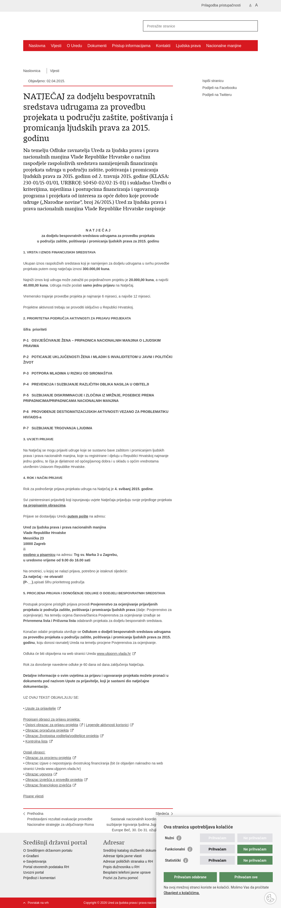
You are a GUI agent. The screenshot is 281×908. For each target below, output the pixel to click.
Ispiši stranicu (209, 81)
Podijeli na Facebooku (216, 88)
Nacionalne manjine (223, 46)
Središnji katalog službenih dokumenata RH (137, 850)
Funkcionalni (175, 849)
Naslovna (37, 46)
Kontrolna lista (36, 741)
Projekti (35, 57)
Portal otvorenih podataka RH (46, 867)
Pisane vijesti (33, 796)
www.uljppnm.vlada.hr (114, 654)
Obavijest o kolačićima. (182, 893)
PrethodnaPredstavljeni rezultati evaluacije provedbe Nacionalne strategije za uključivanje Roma (60, 819)
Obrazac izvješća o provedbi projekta (54, 780)
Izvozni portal (33, 872)
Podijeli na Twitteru (213, 95)
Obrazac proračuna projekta (47, 730)
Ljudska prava (188, 46)
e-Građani (31, 856)
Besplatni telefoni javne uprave (127, 872)
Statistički (173, 860)
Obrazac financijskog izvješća (47, 785)
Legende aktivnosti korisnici (107, 725)
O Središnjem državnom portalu (47, 850)
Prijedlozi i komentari (39, 878)
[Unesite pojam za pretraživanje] (195, 26)
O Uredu (74, 46)
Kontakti (163, 46)
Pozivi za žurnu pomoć (120, 878)
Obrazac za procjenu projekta (48, 758)
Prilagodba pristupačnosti (221, 5)
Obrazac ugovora (38, 774)
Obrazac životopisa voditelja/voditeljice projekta (62, 736)
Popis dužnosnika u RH (121, 867)
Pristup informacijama (131, 46)
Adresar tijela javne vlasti (122, 856)
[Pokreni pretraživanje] (252, 26)
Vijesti (56, 46)
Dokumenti (97, 46)
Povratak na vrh (38, 903)
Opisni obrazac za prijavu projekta (51, 725)
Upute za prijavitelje (40, 708)
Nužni (169, 838)
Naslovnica (31, 71)
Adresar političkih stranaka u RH (128, 861)
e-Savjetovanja (34, 861)
